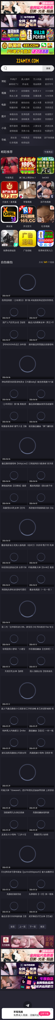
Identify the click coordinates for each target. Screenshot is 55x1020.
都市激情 (14, 125)
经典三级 (25, 107)
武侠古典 (49, 125)
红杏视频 (14, 142)
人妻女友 (37, 125)
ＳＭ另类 (49, 95)
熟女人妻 (14, 95)
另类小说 (25, 130)
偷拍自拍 (25, 102)
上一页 (22, 926)
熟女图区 (37, 119)
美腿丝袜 (14, 119)
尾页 (42, 926)
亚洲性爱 (14, 102)
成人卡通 (37, 102)
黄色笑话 (37, 130)
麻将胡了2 (13, 84)
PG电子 (13, 79)
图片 (3, 116)
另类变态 (49, 107)
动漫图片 (49, 114)
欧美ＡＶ (37, 90)
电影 (3, 104)
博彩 (3, 81)
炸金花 (25, 84)
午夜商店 (25, 137)
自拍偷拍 (25, 90)
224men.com (27, 61)
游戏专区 (49, 79)
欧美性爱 (49, 102)
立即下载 (44, 1013)
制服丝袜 (14, 107)
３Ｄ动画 (49, 90)
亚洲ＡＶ (14, 90)
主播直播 (37, 95)
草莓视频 (37, 137)
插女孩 (14, 137)
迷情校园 (14, 130)
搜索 (48, 68)
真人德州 (25, 79)
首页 (13, 926)
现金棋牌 (37, 84)
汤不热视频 (49, 137)
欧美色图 (37, 114)
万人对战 (37, 79)
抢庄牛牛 (49, 84)
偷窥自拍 (14, 114)
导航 (3, 139)
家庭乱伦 (25, 125)
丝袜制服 (25, 95)
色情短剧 (25, 142)
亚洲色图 (25, 114)
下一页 (33, 926)
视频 (3, 93)
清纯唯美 (25, 119)
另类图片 (49, 119)
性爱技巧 (49, 130)
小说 (3, 128)
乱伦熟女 (37, 107)
